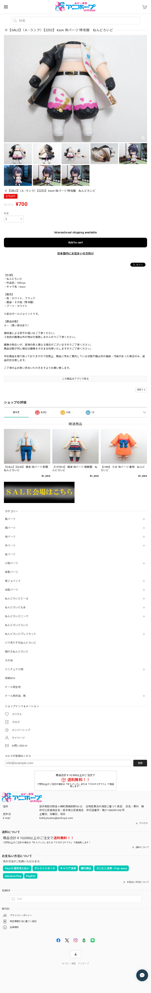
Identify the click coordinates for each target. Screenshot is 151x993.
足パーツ (10, 554)
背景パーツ (11, 572)
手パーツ (10, 545)
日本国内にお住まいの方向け (75, 253)
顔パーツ (10, 527)
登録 (140, 763)
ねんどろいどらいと (17, 625)
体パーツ (10, 536)
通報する (141, 389)
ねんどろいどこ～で (17, 616)
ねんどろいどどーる (17, 598)
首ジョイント (13, 580)
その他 (9, 660)
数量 (6, 213)
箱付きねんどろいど (17, 651)
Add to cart (75, 242)
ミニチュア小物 (14, 669)
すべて (16, 412)
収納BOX (10, 678)
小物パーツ (11, 563)
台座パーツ (11, 589)
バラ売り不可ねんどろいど (20, 642)
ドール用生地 (13, 687)
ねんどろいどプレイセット (20, 633)
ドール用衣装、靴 (15, 695)
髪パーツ (10, 519)
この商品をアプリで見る (75, 378)
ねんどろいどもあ (15, 607)
